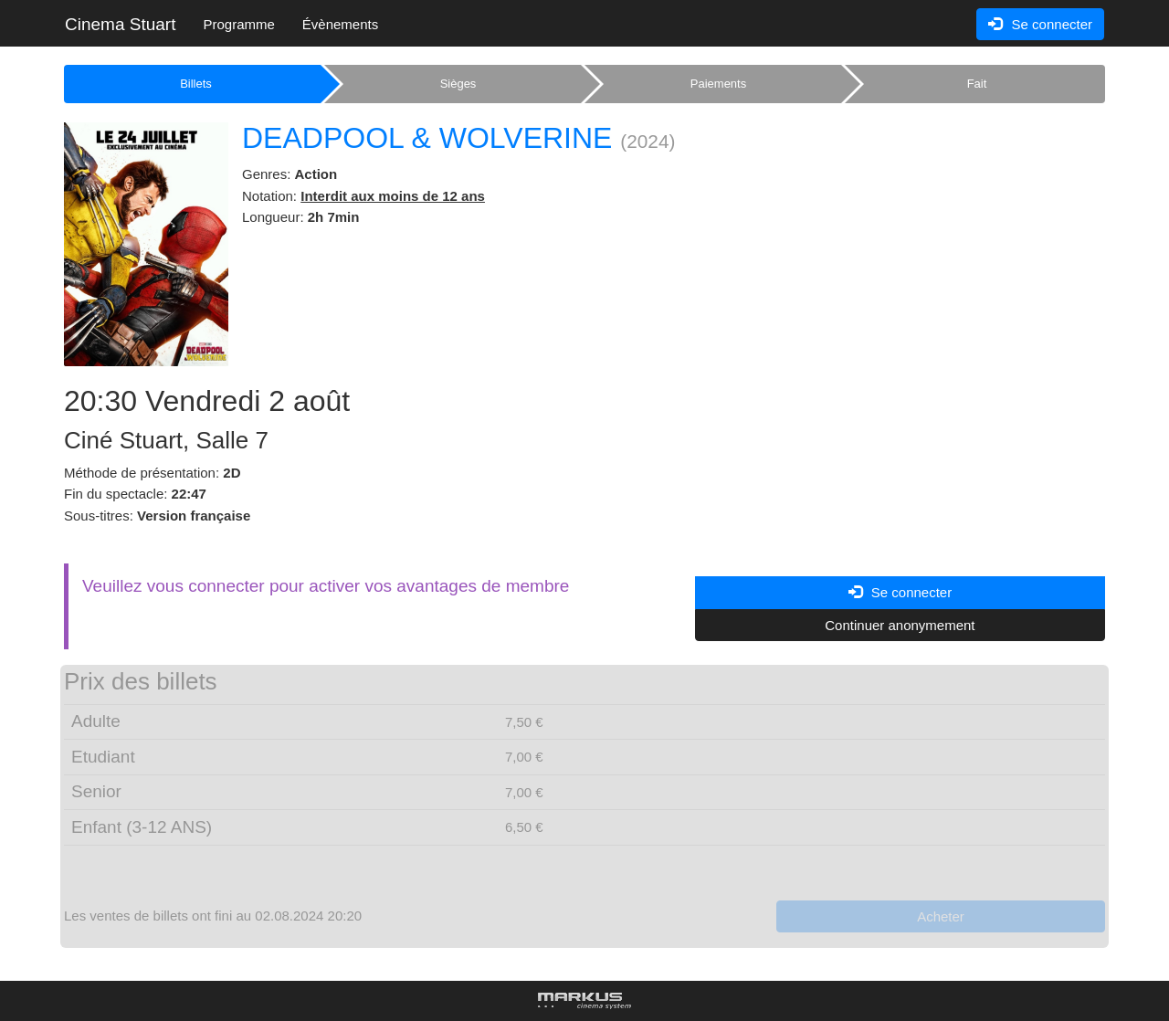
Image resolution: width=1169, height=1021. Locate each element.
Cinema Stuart (120, 24)
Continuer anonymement (899, 625)
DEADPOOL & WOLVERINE (427, 137)
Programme (238, 24)
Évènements (340, 24)
